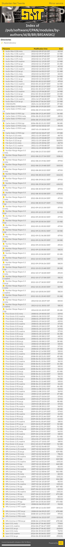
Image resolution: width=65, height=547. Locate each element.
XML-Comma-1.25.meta (13, 446)
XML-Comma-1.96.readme (14, 484)
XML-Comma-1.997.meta (14, 504)
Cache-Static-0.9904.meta (14, 116)
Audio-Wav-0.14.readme (13, 99)
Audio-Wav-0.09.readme (13, 61)
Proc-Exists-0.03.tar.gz (13, 326)
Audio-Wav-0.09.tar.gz (13, 64)
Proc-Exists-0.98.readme (14, 414)
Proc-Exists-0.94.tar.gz (13, 401)
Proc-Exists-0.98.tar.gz (13, 416)
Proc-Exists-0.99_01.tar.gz (14, 426)
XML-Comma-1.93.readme (14, 461)
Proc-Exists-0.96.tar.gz (13, 409)
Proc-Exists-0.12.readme (14, 361)
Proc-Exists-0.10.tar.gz (13, 349)
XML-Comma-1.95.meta (13, 474)
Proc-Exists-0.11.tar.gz (13, 356)
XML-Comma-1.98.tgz (12, 494)
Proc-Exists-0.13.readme (14, 369)
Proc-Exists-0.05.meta (13, 329)
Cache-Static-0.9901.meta (14, 106)
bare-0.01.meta (10, 523)
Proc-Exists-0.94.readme (14, 399)
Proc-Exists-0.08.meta (13, 336)
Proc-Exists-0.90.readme (14, 384)
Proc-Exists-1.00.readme (14, 434)
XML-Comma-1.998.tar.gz (14, 521)
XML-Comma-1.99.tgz (12, 502)
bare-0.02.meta (10, 531)
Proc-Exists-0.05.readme (14, 331)
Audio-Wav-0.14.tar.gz (13, 101)
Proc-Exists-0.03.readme (14, 324)
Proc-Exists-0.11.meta (13, 351)
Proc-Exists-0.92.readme (14, 391)
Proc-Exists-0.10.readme (14, 346)
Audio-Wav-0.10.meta (12, 66)
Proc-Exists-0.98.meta (13, 411)
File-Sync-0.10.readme (13, 138)
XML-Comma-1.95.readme (14, 476)
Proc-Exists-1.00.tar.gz (13, 436)
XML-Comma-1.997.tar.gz (14, 511)
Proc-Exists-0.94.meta (13, 396)
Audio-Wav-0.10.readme (13, 69)
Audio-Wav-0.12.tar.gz (13, 86)
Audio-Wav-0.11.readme (13, 76)
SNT (60, 543)
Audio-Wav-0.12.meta (12, 81)
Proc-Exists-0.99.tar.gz (13, 424)
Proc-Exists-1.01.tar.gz (13, 444)
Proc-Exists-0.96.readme (14, 406)
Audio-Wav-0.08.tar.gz (13, 56)
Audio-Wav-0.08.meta (12, 51)
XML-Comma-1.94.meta (13, 466)
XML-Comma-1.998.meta (14, 514)
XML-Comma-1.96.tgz (12, 486)
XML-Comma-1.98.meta (13, 489)
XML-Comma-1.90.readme (14, 456)
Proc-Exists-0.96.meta (13, 404)
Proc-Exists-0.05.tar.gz (13, 334)
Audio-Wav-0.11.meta (12, 74)
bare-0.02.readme (11, 533)
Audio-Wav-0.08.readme (13, 54)
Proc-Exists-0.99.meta (13, 419)
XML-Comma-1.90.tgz (12, 459)
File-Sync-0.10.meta (12, 135)
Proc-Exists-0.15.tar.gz (13, 379)
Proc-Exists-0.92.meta (13, 389)
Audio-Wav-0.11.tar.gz (13, 79)
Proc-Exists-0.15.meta (13, 374)
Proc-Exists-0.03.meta (13, 321)
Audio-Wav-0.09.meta (12, 59)
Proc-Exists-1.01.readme (14, 441)
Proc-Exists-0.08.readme (14, 339)
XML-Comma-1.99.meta (13, 496)
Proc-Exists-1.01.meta (13, 439)
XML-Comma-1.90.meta (13, 454)
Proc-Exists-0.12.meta (13, 359)
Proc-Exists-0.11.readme (14, 354)
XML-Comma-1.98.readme (14, 492)
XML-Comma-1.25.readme (14, 449)
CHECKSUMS (9, 104)
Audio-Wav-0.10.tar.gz (13, 71)
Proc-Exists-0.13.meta (13, 366)
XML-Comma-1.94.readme (14, 469)
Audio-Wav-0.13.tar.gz (13, 94)
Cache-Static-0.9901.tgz (13, 113)
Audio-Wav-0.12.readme (13, 84)
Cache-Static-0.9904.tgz (13, 123)
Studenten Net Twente (13, 3)
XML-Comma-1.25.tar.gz (13, 451)
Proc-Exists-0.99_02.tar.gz (14, 429)
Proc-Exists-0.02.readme (14, 316)
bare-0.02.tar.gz (10, 536)
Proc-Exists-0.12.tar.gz (13, 364)
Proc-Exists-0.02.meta (13, 314)
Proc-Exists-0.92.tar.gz (13, 394)
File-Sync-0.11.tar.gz (12, 148)
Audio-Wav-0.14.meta (12, 96)
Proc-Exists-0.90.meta (13, 381)
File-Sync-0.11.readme (13, 145)
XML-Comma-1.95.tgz (12, 479)
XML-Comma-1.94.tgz (12, 471)
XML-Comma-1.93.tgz (12, 464)
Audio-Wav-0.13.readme (13, 91)
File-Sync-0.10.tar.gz (12, 140)
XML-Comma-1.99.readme (14, 499)
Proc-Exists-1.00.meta (13, 431)
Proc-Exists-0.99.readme (14, 421)
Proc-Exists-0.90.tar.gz (13, 386)
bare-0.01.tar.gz (10, 528)
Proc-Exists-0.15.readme (14, 376)
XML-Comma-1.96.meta (13, 481)
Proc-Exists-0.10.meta (13, 344)
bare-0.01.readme (11, 526)
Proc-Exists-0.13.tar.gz (13, 371)
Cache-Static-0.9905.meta (14, 126)
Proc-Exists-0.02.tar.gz (13, 319)
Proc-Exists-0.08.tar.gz (13, 341)
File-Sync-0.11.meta (12, 143)
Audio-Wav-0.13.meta (12, 89)
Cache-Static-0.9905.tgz (13, 133)
